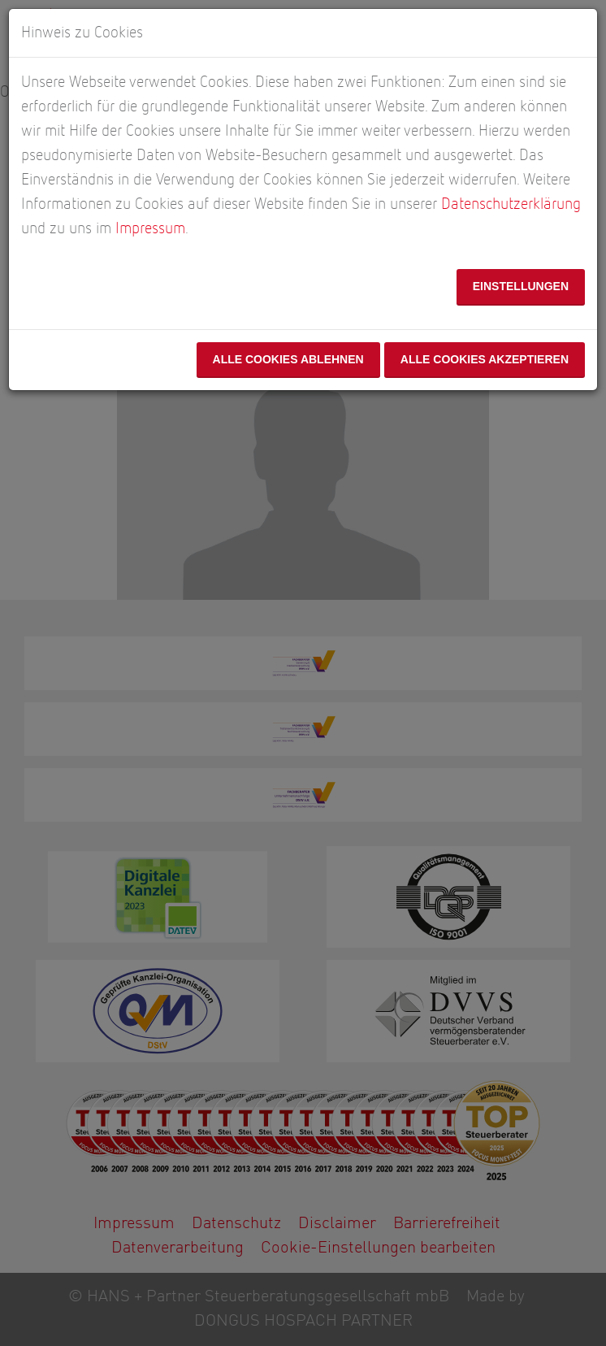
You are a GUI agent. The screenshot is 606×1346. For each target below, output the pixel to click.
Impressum (150, 228)
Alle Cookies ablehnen (287, 359)
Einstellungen (521, 286)
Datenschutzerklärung (511, 204)
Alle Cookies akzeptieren (484, 359)
